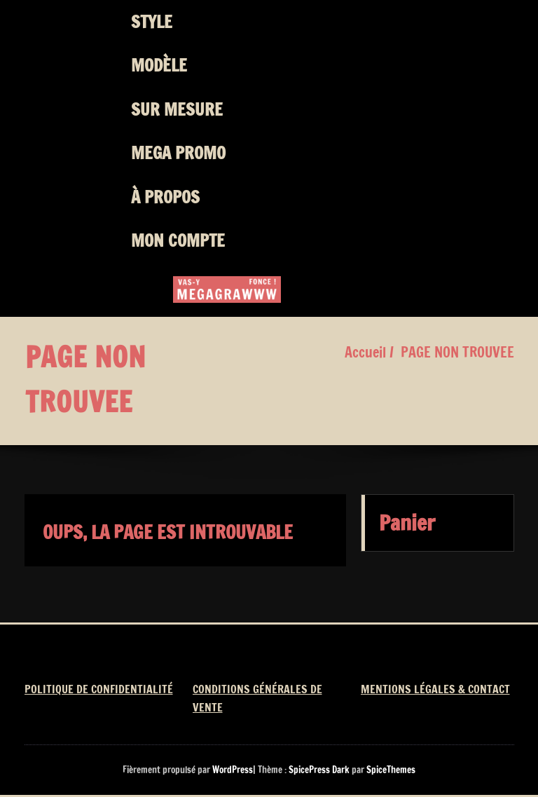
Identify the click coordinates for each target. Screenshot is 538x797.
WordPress (232, 769)
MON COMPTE (178, 240)
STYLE (151, 22)
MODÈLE (159, 65)
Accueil (365, 352)
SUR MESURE (177, 109)
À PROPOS (165, 197)
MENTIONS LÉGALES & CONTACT (435, 689)
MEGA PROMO (178, 153)
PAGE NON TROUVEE (457, 352)
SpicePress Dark (319, 769)
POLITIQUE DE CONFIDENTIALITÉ (99, 689)
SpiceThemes (389, 769)
